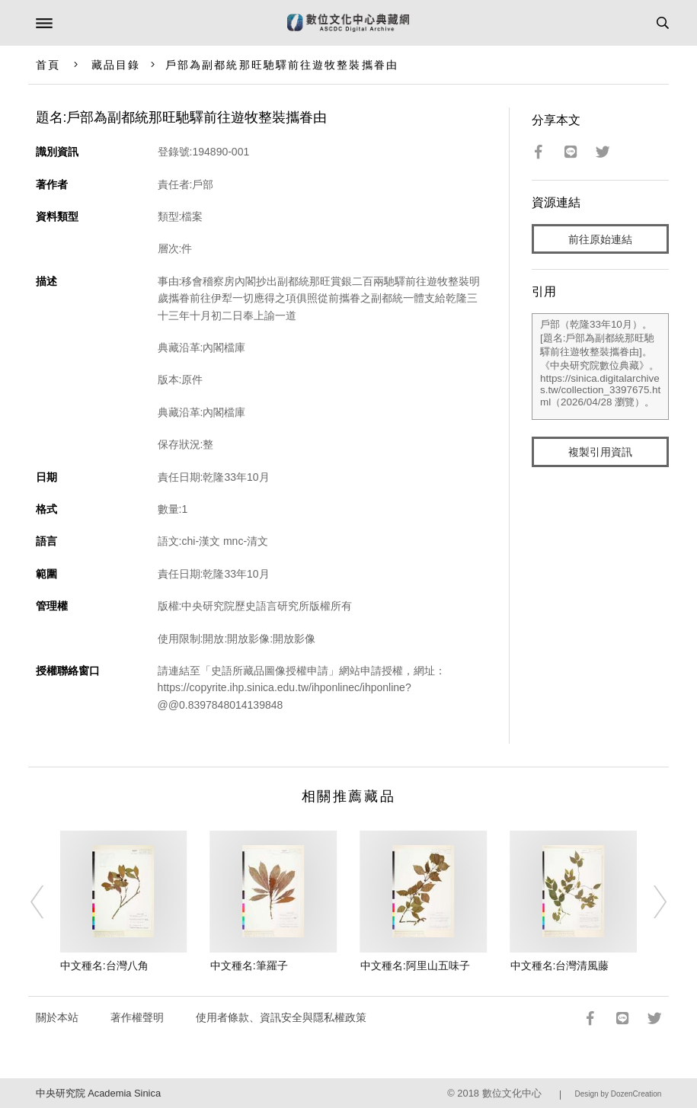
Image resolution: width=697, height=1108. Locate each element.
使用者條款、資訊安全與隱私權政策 (281, 1017)
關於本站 (57, 1017)
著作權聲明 (137, 1017)
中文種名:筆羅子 (249, 965)
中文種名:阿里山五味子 (415, 965)
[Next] (649, 901)
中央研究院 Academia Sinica (98, 1093)
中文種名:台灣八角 (104, 965)
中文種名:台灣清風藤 (559, 965)
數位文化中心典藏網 (348, 23)
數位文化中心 (512, 1093)
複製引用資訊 (600, 452)
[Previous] (47, 901)
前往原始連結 (600, 239)
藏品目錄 (115, 65)
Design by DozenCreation (617, 1094)
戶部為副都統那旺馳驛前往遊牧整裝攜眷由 (281, 65)
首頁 (48, 65)
